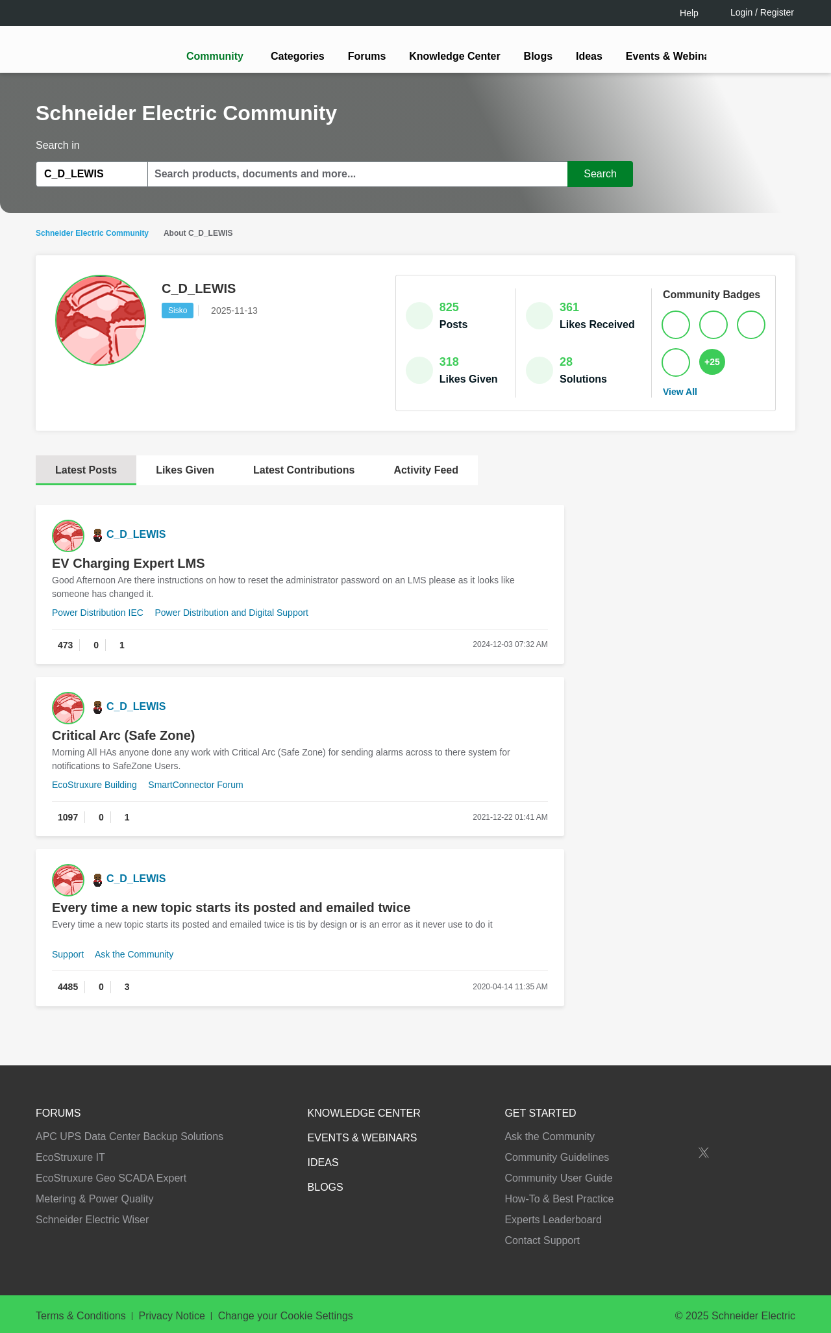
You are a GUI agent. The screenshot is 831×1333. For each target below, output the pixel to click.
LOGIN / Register (410, 717)
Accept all (704, 1281)
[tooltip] (485, 718)
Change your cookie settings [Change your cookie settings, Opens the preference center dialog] (589, 1281)
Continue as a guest (417, 767)
